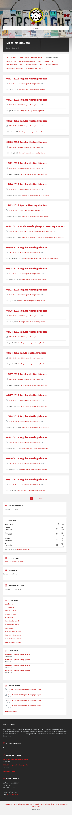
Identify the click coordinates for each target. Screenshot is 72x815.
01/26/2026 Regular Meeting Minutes (26, 142)
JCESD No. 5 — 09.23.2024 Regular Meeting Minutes (24, 442)
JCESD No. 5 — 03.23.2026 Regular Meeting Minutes (24, 105)
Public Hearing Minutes (45, 61)
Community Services (47, 804)
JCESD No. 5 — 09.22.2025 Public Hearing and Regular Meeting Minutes (30, 231)
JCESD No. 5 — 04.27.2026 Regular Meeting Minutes (24, 84)
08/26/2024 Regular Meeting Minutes (26, 458)
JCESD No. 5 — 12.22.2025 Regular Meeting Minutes (24, 168)
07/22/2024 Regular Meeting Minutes (26, 479)
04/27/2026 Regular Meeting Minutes (26, 78)
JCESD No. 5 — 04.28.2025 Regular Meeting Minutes (24, 316)
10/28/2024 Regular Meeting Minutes (26, 416)
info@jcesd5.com (12, 794)
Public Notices (11, 65)
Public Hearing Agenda (26, 61)
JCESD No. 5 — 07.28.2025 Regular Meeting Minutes (24, 274)
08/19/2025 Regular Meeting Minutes (26, 247)
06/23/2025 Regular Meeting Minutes (26, 289)
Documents (16, 48)
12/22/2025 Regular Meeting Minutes (26, 163)
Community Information (21, 804)
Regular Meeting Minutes (48, 65)
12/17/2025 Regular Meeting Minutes (26, 374)
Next (40, 498)
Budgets (14, 58)
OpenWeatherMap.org (23, 549)
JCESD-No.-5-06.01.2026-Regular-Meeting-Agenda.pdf (24, 695)
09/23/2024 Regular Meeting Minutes (26, 437)
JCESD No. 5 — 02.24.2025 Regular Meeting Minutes (24, 358)
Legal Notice (24, 58)
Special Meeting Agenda (14, 68)
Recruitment (36, 806)
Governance (8, 804)
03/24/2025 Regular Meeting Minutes (26, 331)
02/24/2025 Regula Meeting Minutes (26, 352)
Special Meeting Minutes (34, 68)
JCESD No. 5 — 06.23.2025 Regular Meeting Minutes (24, 295)
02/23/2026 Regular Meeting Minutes (26, 120)
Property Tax (11, 61)
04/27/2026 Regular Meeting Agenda (17, 671)
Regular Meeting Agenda (28, 65)
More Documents (11, 677)
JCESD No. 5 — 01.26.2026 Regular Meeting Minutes (24, 147)
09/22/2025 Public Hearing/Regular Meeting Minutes (35, 226)
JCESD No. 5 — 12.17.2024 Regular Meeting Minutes (24, 379)
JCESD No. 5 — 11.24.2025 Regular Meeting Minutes (24, 189)
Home (8, 48)
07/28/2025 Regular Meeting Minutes (26, 268)
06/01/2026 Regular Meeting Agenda (17, 660)
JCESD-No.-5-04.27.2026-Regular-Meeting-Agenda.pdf (24, 706)
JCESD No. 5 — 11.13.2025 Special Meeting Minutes (24, 210)
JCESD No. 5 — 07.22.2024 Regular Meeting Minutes (24, 485)
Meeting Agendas (37, 58)
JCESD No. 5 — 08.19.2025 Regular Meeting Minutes (24, 252)
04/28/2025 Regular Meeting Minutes (26, 310)
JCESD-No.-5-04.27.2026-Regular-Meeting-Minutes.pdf (24, 689)
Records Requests (62, 804)
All (7, 58)
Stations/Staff (34, 804)
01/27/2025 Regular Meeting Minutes (26, 395)
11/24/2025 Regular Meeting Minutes (26, 184)
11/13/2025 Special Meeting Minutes (26, 205)
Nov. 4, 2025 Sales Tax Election (14, 562)
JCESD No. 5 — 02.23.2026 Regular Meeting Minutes (24, 126)
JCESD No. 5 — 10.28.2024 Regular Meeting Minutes (24, 421)
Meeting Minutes (23, 90)
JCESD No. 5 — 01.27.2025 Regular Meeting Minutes (24, 400)
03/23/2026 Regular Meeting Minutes (26, 99)
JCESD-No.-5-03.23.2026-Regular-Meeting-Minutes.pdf (24, 700)
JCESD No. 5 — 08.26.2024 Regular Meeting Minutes (24, 463)
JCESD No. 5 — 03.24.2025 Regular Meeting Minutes (24, 337)
